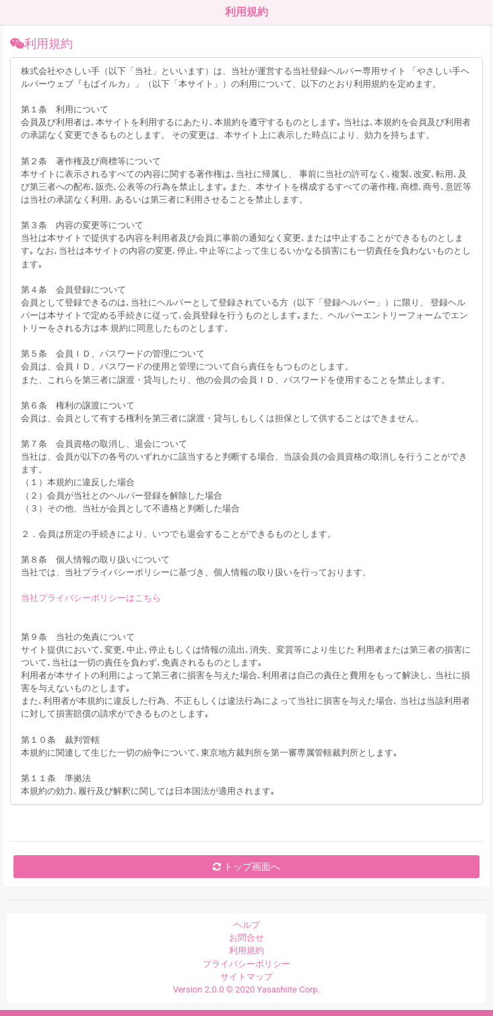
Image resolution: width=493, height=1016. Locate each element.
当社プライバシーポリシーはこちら (91, 598)
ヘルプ (247, 925)
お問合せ (246, 938)
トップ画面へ (246, 866)
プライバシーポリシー (246, 964)
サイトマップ (246, 977)
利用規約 (246, 950)
